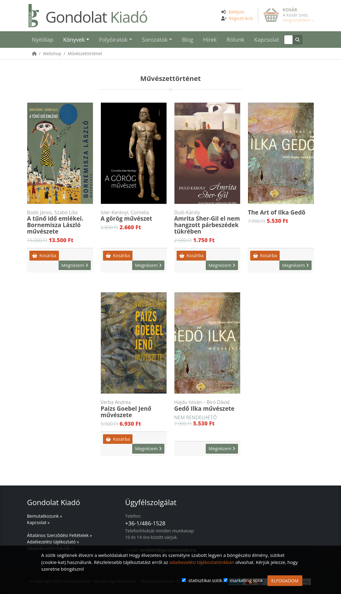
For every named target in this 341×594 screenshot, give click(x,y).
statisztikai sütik (205, 580)
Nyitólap (42, 39)
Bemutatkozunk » (44, 516)
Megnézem (74, 265)
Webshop (52, 53)
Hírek (210, 39)
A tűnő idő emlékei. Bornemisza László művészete (60, 222)
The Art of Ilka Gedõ (276, 212)
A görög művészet (134, 216)
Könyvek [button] (74, 39)
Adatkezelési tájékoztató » (53, 542)
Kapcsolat (266, 39)
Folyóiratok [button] (113, 39)
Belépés (237, 12)
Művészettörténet (85, 53)
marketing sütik (246, 580)
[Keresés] (288, 39)
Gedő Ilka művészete (207, 406)
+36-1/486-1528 (145, 523)
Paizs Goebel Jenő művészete (134, 409)
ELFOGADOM (284, 581)
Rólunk (235, 39)
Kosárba (44, 255)
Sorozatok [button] (155, 39)
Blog (187, 39)
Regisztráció (241, 18)
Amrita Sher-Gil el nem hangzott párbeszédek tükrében (207, 222)
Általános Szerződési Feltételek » (59, 535)
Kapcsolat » (38, 522)
